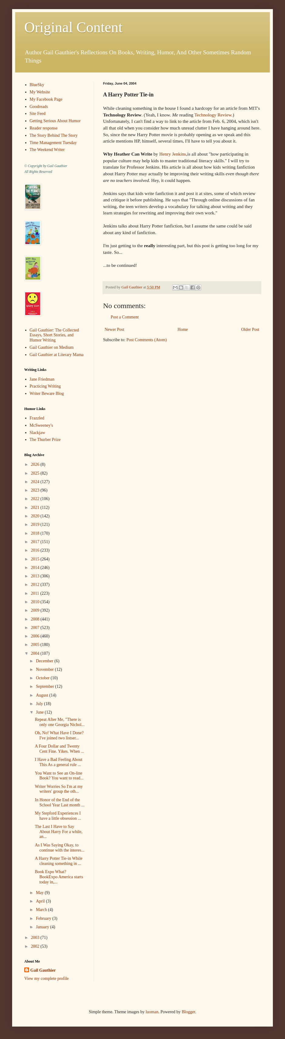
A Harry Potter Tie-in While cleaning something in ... (58, 861)
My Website (40, 92)
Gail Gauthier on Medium (52, 347)
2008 (36, 619)
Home (183, 329)
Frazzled (37, 418)
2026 (36, 464)
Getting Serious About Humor (55, 121)
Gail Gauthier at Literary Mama (57, 354)
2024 (36, 481)
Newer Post (114, 329)
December (45, 661)
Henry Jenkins (172, 153)
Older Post (250, 329)
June (40, 712)
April (41, 901)
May (40, 892)
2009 (36, 610)
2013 (36, 576)
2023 (36, 490)
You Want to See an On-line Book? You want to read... (59, 776)
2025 (36, 473)
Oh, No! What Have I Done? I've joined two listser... (59, 735)
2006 (36, 636)
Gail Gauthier (43, 970)
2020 (36, 516)
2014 (36, 567)
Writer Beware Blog (47, 393)
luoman (152, 1012)
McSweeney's (41, 425)
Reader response (44, 128)
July (40, 703)
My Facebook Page (46, 99)
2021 (36, 507)
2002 (36, 946)
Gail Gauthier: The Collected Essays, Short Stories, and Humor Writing (54, 335)
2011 (35, 593)
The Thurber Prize (45, 439)
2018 (36, 533)
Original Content (73, 27)
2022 (36, 498)
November (45, 669)
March (42, 909)
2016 (36, 550)
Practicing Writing (45, 386)
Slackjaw (37, 432)
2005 (36, 644)
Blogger (188, 1012)
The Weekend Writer (47, 149)
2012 (36, 584)
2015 (36, 559)
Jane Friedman (42, 379)
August (42, 695)
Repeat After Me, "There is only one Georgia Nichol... (60, 722)
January (43, 927)
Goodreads (39, 106)
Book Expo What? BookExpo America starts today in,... (59, 876)
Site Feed (38, 113)
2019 (36, 524)
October (43, 678)
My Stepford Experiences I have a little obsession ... (58, 816)
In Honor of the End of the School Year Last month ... (60, 802)
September (45, 686)
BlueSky (37, 84)
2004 (36, 653)
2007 (36, 627)
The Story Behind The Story (54, 135)
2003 (36, 937)
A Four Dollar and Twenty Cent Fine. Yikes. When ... (59, 749)
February (44, 918)
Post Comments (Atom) (146, 340)
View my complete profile (46, 978)
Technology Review (212, 114)
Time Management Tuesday (53, 142)
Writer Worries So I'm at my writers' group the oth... (59, 789)
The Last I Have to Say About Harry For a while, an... (58, 831)
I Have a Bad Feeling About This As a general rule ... (58, 762)
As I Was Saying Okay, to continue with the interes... (60, 847)
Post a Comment (125, 317)
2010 (36, 602)
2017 (36, 542)
